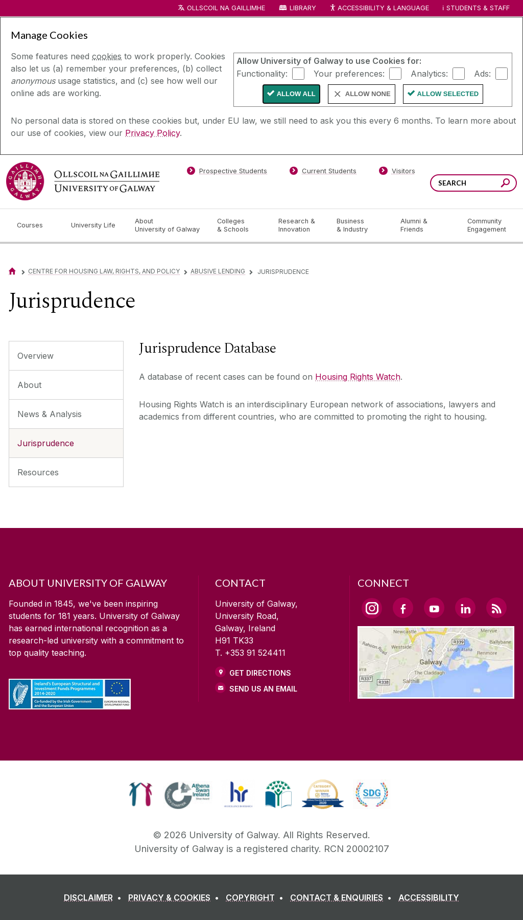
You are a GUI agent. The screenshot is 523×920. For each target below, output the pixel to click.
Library (303, 8)
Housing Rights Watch (357, 377)
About (29, 385)
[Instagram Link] (372, 608)
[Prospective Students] (227, 173)
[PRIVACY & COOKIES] (175, 897)
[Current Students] (323, 173)
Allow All (296, 94)
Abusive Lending (218, 271)
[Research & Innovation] (299, 225)
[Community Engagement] (486, 225)
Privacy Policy (152, 133)
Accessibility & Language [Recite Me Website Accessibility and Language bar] (379, 8)
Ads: (482, 73)
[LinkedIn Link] (465, 607)
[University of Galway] (82, 181)
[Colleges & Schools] (239, 225)
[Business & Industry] (360, 225)
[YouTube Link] (434, 607)
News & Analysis (49, 414)
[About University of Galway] (168, 225)
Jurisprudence (45, 443)
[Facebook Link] (403, 607)
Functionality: (262, 73)
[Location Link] (436, 692)
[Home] (12, 271)
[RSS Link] (496, 607)
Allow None (368, 94)
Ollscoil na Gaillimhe (226, 8)
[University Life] (94, 225)
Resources (38, 472)
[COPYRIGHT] (257, 897)
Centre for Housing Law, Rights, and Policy (104, 271)
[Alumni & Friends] (425, 225)
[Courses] (36, 225)
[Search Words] (473, 183)
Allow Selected (448, 94)
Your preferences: (349, 73)
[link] (141, 794)
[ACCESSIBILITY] (428, 897)
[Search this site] (505, 184)
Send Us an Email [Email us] (263, 688)
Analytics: (429, 73)
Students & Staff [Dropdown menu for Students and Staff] (478, 8)
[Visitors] (397, 173)
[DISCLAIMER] (95, 897)
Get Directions (260, 673)
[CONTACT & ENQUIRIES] (343, 897)
